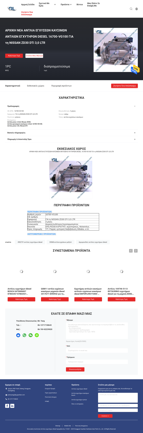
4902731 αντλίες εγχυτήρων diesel (30, 242)
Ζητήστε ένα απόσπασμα (124, 85)
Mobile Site (67, 426)
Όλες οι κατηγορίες (77, 404)
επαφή (47, 401)
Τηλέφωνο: (71, 357)
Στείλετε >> (105, 416)
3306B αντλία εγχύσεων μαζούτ (60, 242)
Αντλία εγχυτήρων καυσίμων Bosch (80, 394)
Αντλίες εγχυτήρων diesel (79, 389)
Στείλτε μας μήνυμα (34, 56)
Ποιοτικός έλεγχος (51, 397)
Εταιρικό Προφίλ (50, 388)
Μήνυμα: (70, 320)
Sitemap (57, 426)
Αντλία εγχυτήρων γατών (79, 399)
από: (68, 346)
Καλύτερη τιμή (14, 56)
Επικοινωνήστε (75, 369)
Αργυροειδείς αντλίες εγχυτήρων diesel (93, 242)
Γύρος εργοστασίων (51, 393)
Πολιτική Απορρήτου (81, 426)
